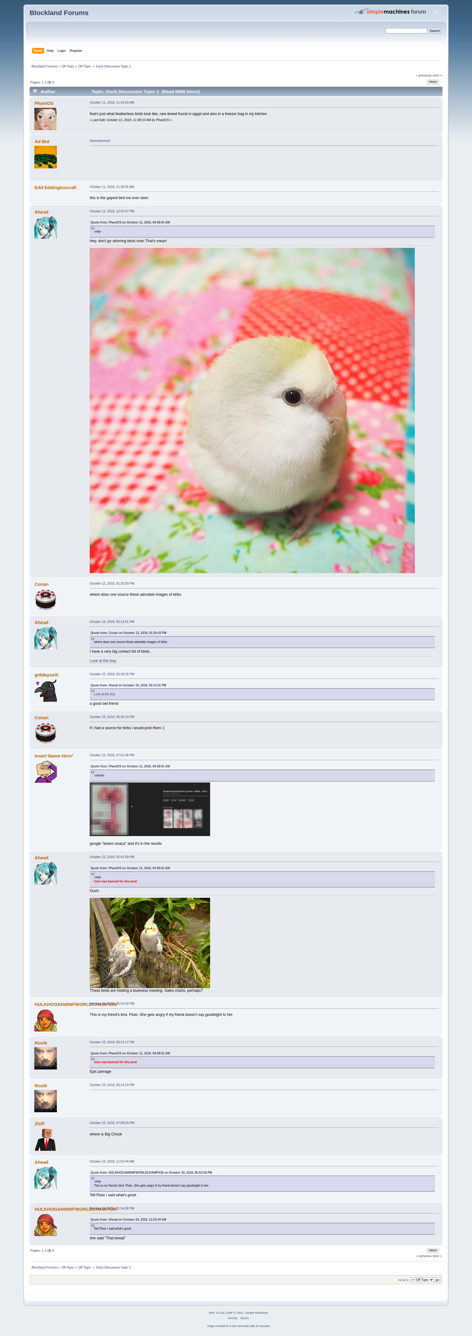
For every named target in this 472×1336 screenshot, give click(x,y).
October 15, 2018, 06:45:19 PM (112, 717)
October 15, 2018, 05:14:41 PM (112, 621)
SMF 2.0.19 (216, 1312)
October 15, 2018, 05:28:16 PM (112, 674)
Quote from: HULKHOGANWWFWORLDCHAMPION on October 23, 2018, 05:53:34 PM (151, 1172)
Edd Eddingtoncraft (55, 187)
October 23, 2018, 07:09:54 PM (112, 1123)
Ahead (41, 211)
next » (437, 75)
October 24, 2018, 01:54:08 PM (112, 1208)
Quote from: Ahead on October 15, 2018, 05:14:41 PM (128, 685)
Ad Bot (42, 141)
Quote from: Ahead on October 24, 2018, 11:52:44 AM (128, 1219)
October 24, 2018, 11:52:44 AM (112, 1161)
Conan (42, 584)
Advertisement (100, 140)
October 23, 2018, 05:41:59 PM (112, 857)
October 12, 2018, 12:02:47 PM (112, 211)
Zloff (39, 1123)
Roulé (41, 1042)
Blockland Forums (59, 13)
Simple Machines (256, 1312)
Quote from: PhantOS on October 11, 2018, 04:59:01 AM (130, 222)
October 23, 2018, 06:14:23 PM (112, 1085)
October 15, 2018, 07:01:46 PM (112, 755)
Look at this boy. (103, 661)
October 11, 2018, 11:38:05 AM (112, 187)
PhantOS (44, 103)
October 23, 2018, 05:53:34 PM (112, 1003)
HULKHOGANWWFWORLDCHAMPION (76, 1004)
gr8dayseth (47, 674)
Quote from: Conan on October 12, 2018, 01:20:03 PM (128, 633)
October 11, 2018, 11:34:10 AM (112, 102)
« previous (424, 75)
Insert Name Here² (54, 755)
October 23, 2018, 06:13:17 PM (112, 1042)
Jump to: (403, 1279)
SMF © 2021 (235, 1312)
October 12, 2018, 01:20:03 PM (112, 583)
